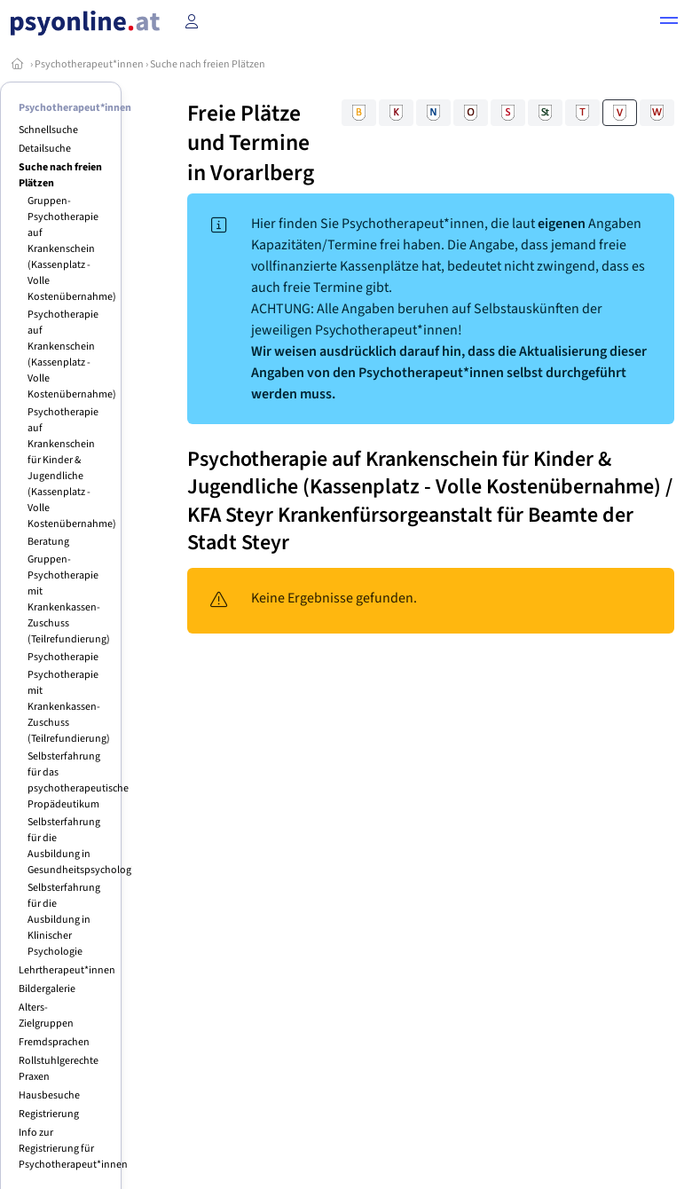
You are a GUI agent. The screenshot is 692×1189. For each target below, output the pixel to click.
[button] (669, 23)
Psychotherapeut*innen (89, 64)
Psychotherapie (63, 657)
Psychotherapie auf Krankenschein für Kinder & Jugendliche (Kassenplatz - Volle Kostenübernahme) (72, 468)
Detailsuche (45, 148)
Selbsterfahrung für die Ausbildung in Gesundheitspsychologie (83, 846)
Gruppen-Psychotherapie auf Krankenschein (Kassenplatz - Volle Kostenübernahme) (72, 248)
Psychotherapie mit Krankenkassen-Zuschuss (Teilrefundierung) (69, 706)
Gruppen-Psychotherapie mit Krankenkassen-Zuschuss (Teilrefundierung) (69, 599)
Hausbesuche (49, 1095)
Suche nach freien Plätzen (207, 64)
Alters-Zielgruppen (46, 1015)
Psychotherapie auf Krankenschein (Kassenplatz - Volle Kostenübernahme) (72, 354)
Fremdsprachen (54, 1042)
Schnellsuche (48, 130)
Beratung (48, 541)
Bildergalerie (47, 988)
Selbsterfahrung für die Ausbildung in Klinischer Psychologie (64, 919)
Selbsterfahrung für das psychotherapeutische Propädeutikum (78, 780)
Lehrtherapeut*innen (67, 970)
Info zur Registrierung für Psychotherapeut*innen (73, 1148)
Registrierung (49, 1114)
